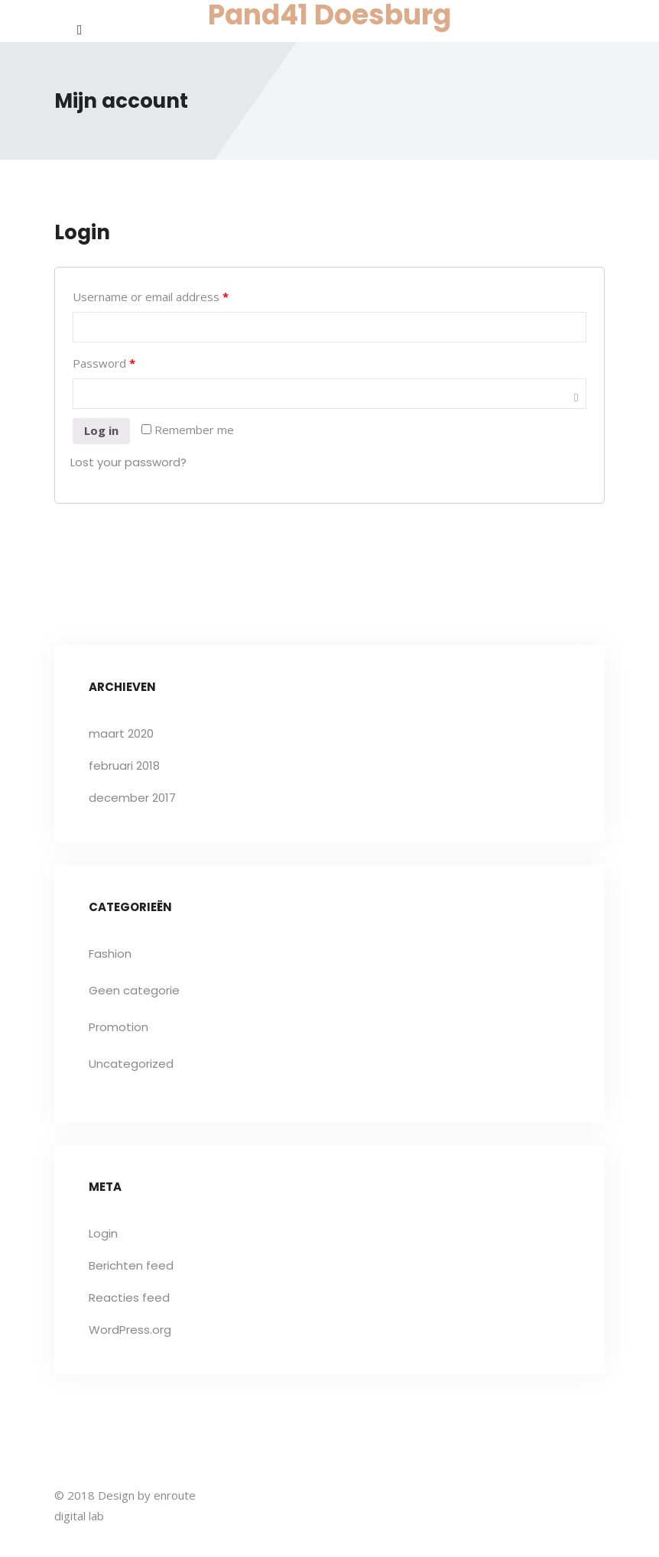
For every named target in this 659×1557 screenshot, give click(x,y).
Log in (101, 430)
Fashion (110, 954)
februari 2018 (124, 765)
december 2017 (132, 798)
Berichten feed (131, 1265)
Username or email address (151, 296)
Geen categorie (134, 990)
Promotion (118, 1027)
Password (104, 363)
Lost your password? (128, 462)
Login (103, 1233)
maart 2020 (121, 733)
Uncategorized (131, 1064)
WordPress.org (130, 1330)
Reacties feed (129, 1297)
